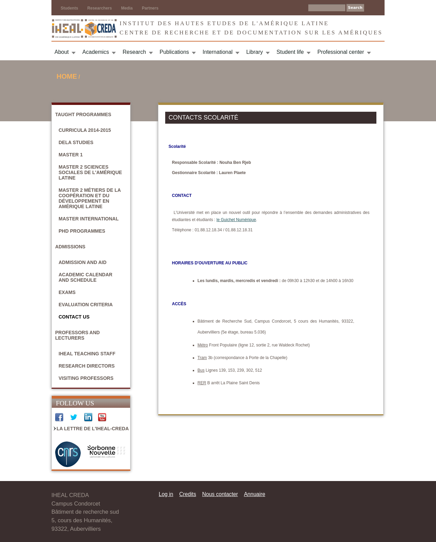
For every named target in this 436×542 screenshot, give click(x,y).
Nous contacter (220, 494)
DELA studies (76, 142)
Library (254, 52)
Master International (89, 218)
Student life (290, 52)
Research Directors (87, 366)
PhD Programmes (82, 231)
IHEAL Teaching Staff (87, 353)
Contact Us (74, 317)
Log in (166, 494)
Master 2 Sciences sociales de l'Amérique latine (90, 172)
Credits (187, 494)
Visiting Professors (86, 378)
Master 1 (71, 154)
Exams (67, 292)
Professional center (340, 52)
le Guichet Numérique (236, 219)
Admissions (70, 246)
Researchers (99, 8)
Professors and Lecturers (77, 335)
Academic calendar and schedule (85, 277)
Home (67, 76)
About (61, 52)
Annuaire (254, 494)
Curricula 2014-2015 (85, 130)
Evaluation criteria (86, 304)
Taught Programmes (83, 114)
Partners (150, 8)
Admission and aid (83, 262)
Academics (95, 52)
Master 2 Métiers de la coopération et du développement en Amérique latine (90, 198)
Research (134, 52)
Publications (174, 52)
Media (127, 8)
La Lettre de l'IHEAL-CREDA (93, 428)
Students (69, 8)
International (218, 52)
